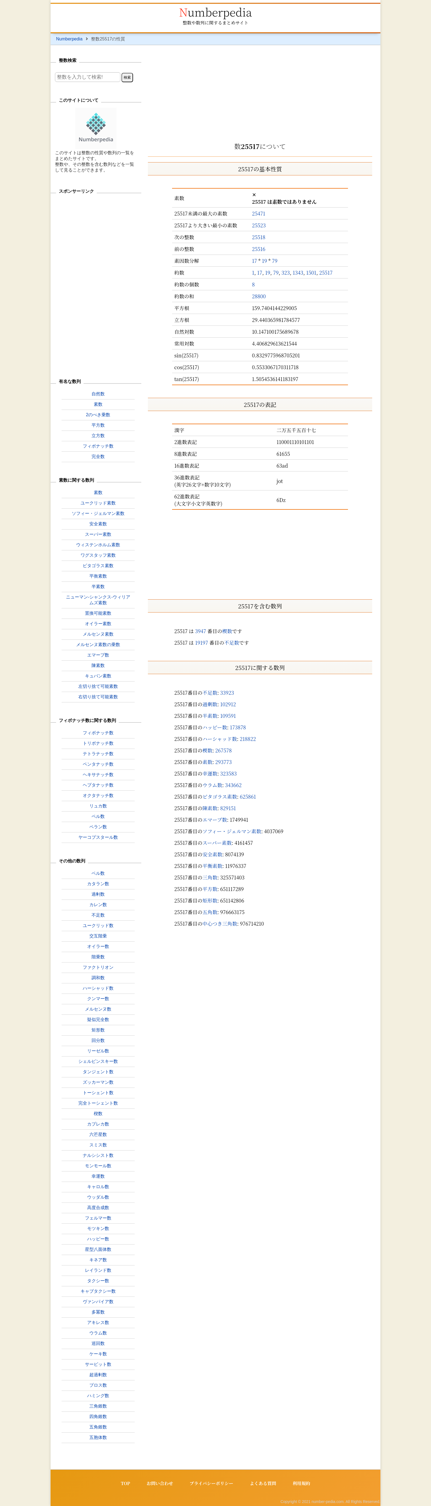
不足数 (231, 642)
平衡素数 (212, 865)
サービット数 (98, 1364)
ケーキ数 (98, 1353)
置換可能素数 (98, 613)
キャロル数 (98, 1186)
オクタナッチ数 (98, 795)
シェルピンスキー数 (98, 1061)
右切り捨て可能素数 (98, 696)
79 (274, 260)
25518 (259, 237)
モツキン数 (98, 1228)
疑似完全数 (98, 1019)
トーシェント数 (98, 1092)
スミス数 (98, 1145)
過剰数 (210, 704)
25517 (326, 272)
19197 (201, 642)
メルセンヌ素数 (98, 634)
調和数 (98, 977)
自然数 (98, 393)
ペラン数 (98, 826)
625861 (248, 796)
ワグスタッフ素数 (98, 555)
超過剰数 (98, 1374)
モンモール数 (98, 1165)
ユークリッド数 (98, 925)
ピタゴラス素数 (220, 796)
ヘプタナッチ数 (98, 785)
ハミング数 (98, 1395)
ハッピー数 (215, 727)
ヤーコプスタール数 (98, 837)
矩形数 (210, 900)
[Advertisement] (260, 91)
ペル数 (98, 816)
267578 (223, 750)
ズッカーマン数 (98, 1082)
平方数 (210, 888)
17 (254, 260)
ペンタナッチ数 (98, 764)
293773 (223, 761)
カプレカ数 (98, 1124)
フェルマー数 (98, 1218)
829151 (228, 808)
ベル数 (98, 873)
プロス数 (98, 1385)
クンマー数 (98, 998)
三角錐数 (98, 1406)
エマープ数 (215, 819)
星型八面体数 (98, 1249)
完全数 (98, 456)
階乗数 (98, 957)
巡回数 (98, 1343)
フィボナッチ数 (98, 446)
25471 (258, 213)
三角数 (210, 877)
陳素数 (210, 808)
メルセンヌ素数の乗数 (98, 644)
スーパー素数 (217, 842)
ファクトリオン (98, 967)
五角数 (210, 911)
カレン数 (98, 904)
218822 (248, 738)
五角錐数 (98, 1427)
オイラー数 (98, 946)
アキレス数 (98, 1322)
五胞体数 (98, 1437)
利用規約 (301, 1483)
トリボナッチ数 (98, 743)
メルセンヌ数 (98, 1009)
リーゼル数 (98, 1051)
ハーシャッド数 (220, 738)
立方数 (98, 435)
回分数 (98, 1040)
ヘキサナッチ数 (98, 774)
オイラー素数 (98, 623)
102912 (228, 704)
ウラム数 (212, 784)
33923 (227, 692)
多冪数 (98, 1312)
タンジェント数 (98, 1071)
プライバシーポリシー (211, 1483)
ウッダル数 (98, 1197)
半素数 (210, 715)
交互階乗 (98, 936)
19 (264, 260)
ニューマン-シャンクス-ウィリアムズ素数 (98, 600)
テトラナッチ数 (98, 753)
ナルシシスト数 (98, 1155)
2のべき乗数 (98, 414)
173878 (238, 727)
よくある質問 (263, 1483)
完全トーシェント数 (98, 1103)
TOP (125, 1483)
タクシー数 (98, 1280)
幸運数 (210, 773)
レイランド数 (98, 1270)
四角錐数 (98, 1416)
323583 (228, 773)
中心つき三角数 (220, 923)
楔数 (227, 631)
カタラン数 (98, 883)
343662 (233, 784)
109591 (228, 715)
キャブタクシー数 (98, 1291)
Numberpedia (215, 12)
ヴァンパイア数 (98, 1301)
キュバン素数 (98, 676)
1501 (311, 272)
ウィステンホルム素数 (98, 544)
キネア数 (98, 1259)
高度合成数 (98, 1207)
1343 (298, 272)
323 (285, 272)
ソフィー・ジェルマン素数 (231, 831)
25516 (259, 248)
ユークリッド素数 (98, 503)
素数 (207, 761)
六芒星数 (98, 1134)
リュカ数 (98, 806)
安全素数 (212, 854)
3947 (200, 631)
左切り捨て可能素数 (98, 686)
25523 (259, 225)
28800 (259, 296)
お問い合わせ (160, 1483)
